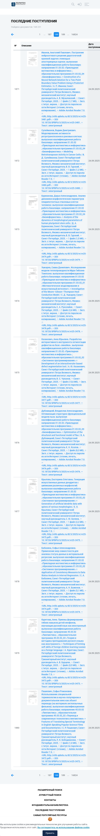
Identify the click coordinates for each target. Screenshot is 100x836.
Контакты (50, 800)
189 (63, 34)
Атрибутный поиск (50, 795)
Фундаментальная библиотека (50, 805)
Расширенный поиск (50, 790)
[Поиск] (73, 4)
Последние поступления (50, 810)
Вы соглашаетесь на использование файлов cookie (63, 827)
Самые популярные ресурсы (50, 815)
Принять (50, 833)
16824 (74, 34)
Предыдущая (12, 34)
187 (49, 34)
